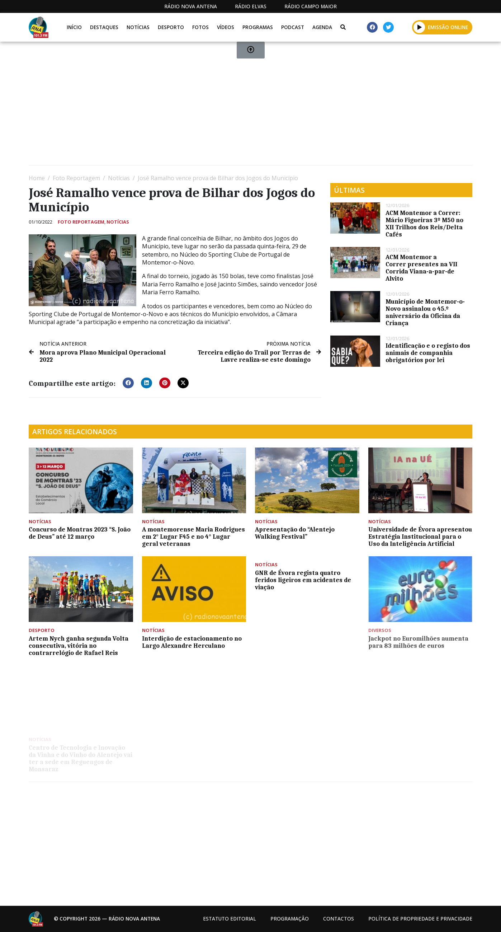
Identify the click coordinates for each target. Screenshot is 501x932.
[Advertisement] (244, 106)
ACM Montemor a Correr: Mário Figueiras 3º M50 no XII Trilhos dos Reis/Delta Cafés (424, 223)
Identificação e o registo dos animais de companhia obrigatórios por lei (428, 353)
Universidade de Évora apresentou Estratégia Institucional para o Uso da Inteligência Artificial (420, 536)
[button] (128, 383)
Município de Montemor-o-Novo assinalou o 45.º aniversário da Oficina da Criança (425, 312)
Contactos (338, 918)
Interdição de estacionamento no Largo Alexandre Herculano (192, 642)
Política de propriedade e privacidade (420, 918)
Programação (289, 918)
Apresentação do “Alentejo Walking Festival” (295, 533)
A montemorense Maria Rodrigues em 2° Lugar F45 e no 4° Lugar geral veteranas (193, 536)
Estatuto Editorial (229, 918)
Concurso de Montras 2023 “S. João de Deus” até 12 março (80, 533)
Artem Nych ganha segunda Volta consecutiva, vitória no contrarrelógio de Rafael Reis (78, 645)
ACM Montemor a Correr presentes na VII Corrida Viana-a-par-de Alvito (421, 267)
